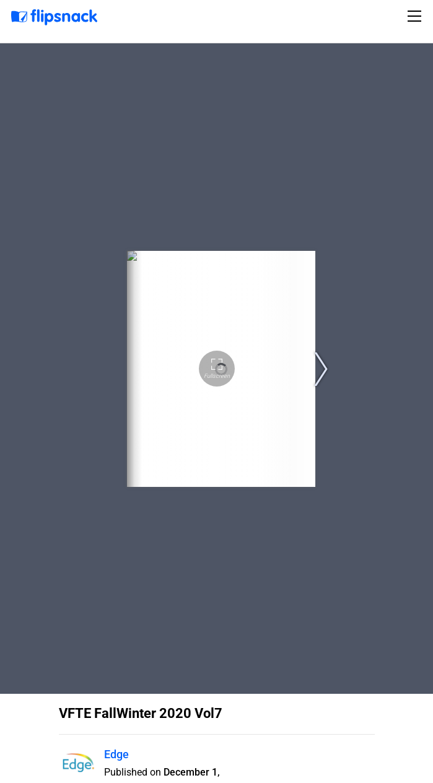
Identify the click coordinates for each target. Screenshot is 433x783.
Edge (116, 754)
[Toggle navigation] (416, 16)
